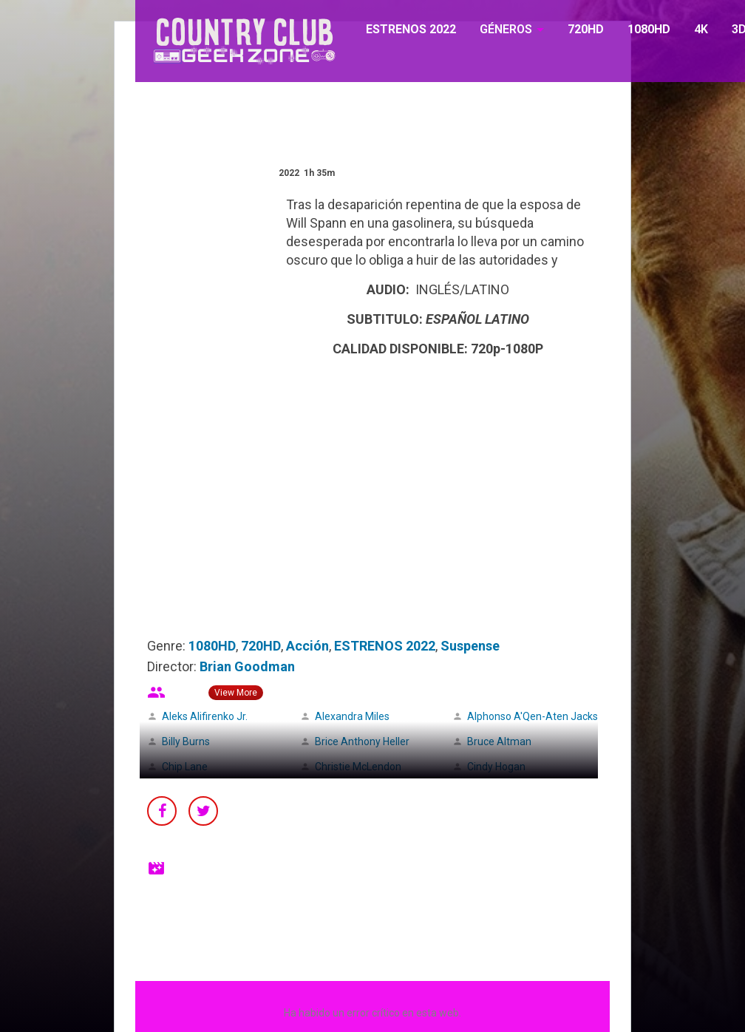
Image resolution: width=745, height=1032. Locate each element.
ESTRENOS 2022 (411, 29)
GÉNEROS (506, 29)
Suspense (470, 646)
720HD (586, 29)
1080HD (648, 29)
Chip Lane (185, 767)
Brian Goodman (247, 666)
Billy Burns (186, 741)
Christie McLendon (358, 767)
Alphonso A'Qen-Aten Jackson (538, 716)
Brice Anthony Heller (362, 741)
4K (701, 29)
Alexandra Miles (352, 716)
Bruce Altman (499, 741)
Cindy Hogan (496, 767)
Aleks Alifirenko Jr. (205, 716)
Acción (307, 646)
